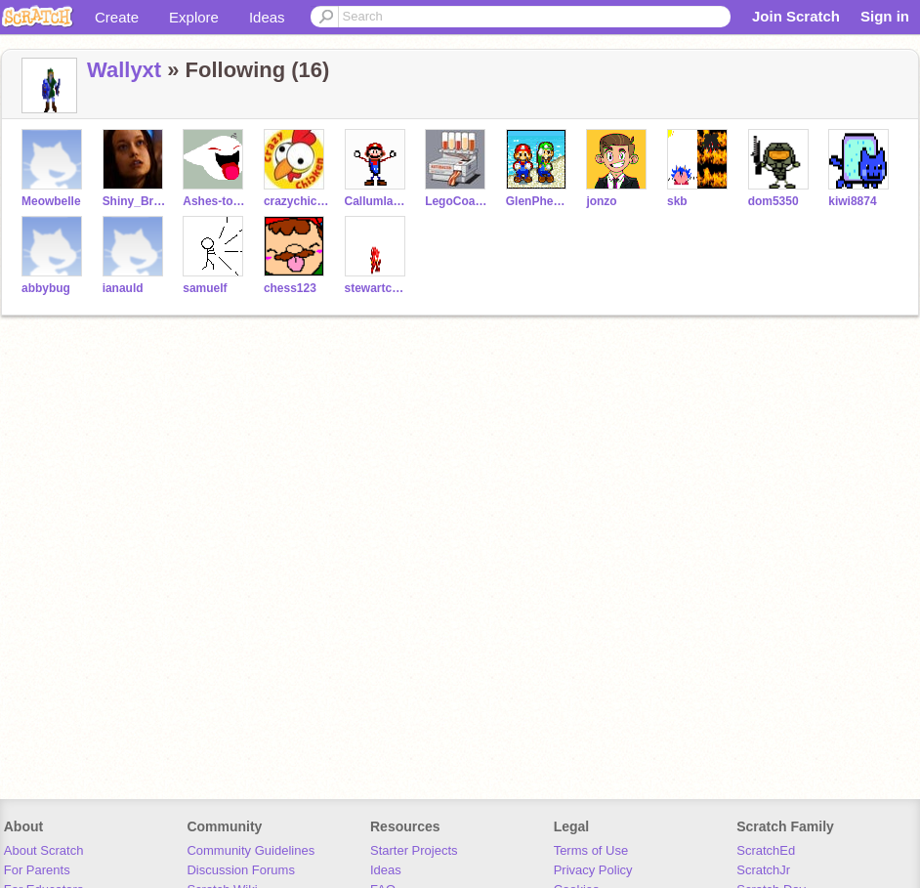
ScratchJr (763, 870)
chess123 (290, 288)
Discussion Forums (241, 870)
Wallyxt (124, 70)
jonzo (601, 201)
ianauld (123, 288)
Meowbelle (51, 201)
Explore (194, 17)
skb (677, 201)
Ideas (267, 17)
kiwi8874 (852, 201)
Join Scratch (796, 16)
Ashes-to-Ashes (215, 201)
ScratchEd (765, 850)
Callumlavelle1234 (377, 201)
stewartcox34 (377, 288)
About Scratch (44, 850)
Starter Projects (414, 850)
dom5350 (773, 201)
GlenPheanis (538, 201)
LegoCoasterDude (457, 201)
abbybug (45, 288)
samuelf (205, 288)
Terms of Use (591, 850)
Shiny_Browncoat (135, 201)
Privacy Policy (593, 870)
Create (117, 17)
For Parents (37, 870)
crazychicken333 (296, 201)
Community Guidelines (250, 850)
